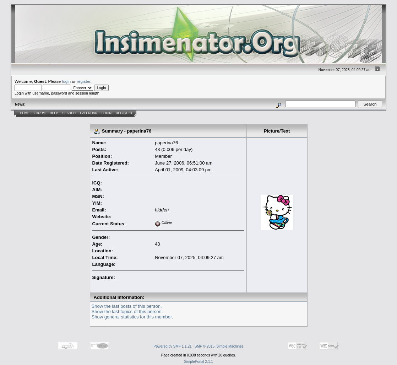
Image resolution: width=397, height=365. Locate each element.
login (66, 81)
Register (124, 113)
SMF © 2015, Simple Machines (219, 346)
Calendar (88, 113)
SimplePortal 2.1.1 (198, 362)
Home (24, 113)
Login (107, 113)
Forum (39, 113)
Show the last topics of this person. (127, 311)
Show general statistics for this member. (132, 317)
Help (54, 113)
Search (69, 113)
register (83, 81)
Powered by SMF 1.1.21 (172, 346)
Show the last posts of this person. (127, 306)
